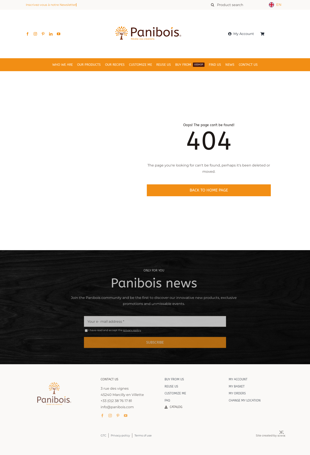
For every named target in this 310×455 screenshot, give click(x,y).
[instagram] (35, 34)
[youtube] (58, 34)
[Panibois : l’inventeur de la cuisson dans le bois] (148, 19)
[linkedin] (51, 34)
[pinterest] (43, 34)
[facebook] (27, 34)
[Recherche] (212, 4)
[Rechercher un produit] (238, 4)
